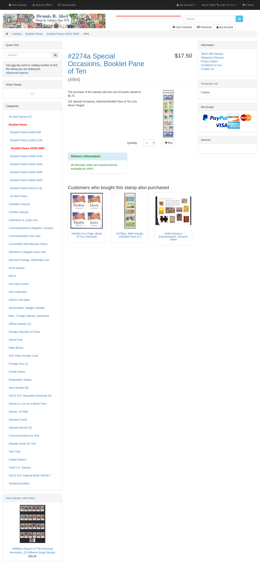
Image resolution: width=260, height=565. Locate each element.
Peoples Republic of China (24, 331)
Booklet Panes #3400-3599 (25, 172)
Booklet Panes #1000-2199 (25, 140)
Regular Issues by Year (22, 443)
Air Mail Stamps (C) (20, 116)
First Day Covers (19, 283)
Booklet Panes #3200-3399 (25, 164)
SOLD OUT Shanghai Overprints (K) (30, 395)
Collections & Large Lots (23, 220)
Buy (169, 142)
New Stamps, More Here (20, 498)
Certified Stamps (18, 212)
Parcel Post (15, 339)
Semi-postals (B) (18, 387)
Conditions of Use (211, 65)
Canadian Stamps (19, 204)
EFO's (12, 275)
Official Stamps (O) (20, 323)
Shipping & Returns (212, 57)
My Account (224, 27)
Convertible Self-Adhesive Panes (28, 244)
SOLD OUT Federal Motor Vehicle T (30, 475)
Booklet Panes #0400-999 (25, 132)
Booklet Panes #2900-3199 (25, 156)
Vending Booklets (19, 483)
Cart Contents (182, 27)
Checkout (204, 27)
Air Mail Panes (18, 196)
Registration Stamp (20, 379)
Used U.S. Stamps (20, 467)
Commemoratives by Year (24, 435)
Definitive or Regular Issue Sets (27, 252)
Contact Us (207, 69)
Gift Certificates (18, 291)
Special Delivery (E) (20, 427)
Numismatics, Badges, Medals (26, 307)
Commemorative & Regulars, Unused (31, 228)
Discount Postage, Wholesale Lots (29, 260)
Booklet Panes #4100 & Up (25, 188)
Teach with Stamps (212, 53)
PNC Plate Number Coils (23, 355)
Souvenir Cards (18, 419)
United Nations (17, 459)
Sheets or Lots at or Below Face (28, 403)
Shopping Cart (209, 83)
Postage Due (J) (18, 363)
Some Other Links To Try (219, 4)
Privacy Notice (209, 61)
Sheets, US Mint (18, 411)
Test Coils (14, 451)
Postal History (17, 371)
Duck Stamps (17, 267)
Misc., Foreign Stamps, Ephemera (29, 315)
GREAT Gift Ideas (19, 299)
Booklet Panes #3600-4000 (25, 180)
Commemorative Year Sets (24, 236)
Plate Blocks (16, 347)
